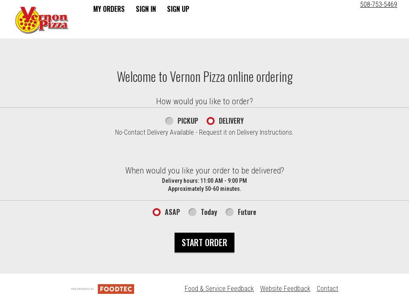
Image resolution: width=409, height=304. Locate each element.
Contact (327, 289)
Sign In (146, 9)
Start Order (204, 242)
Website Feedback (285, 289)
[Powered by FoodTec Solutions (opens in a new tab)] (102, 289)
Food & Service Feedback (219, 289)
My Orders (109, 9)
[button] (41, 20)
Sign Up (178, 9)
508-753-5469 (378, 4)
